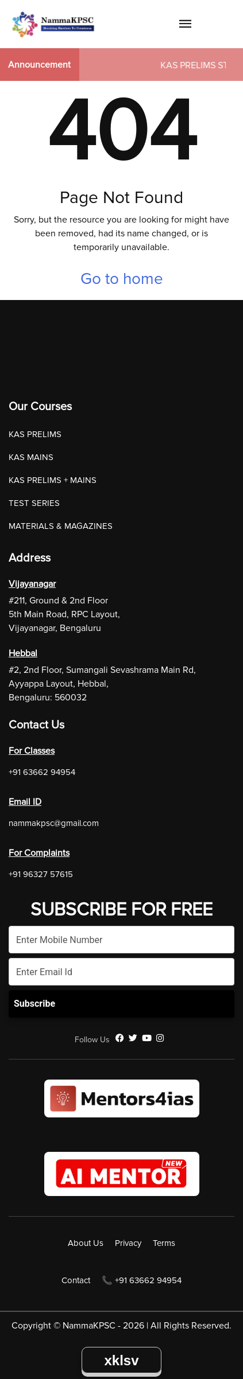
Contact (75, 1280)
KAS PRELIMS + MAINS (53, 480)
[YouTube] (147, 1038)
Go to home (121, 279)
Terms (164, 1243)
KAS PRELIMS (35, 434)
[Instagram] (160, 1038)
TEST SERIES (34, 503)
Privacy (128, 1243)
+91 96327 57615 (41, 874)
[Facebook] (119, 1038)
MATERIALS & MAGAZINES (61, 526)
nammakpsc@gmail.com (54, 823)
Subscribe (34, 1003)
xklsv (121, 1360)
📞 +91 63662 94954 (142, 1280)
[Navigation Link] (186, 25)
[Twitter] (133, 1038)
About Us (85, 1243)
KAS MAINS (31, 457)
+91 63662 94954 (42, 772)
